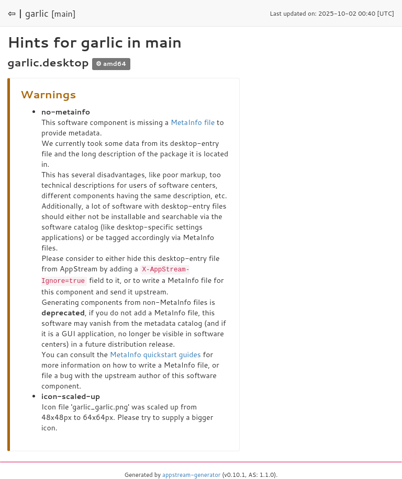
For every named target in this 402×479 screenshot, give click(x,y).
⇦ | (15, 13)
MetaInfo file (193, 122)
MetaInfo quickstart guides (155, 353)
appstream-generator (191, 474)
